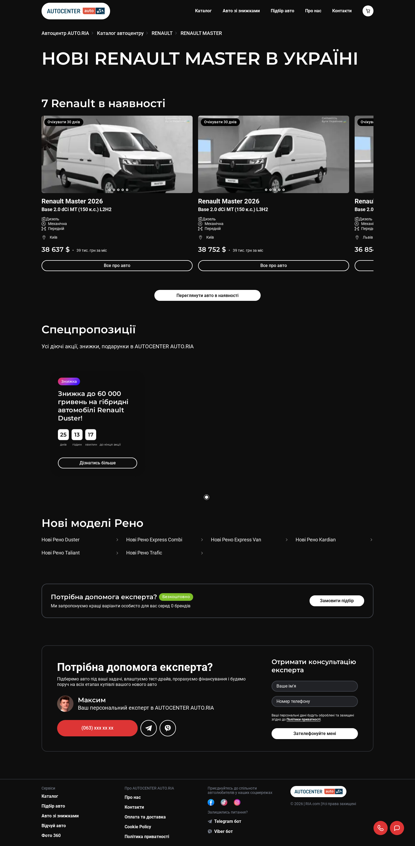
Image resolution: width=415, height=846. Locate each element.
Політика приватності (147, 836)
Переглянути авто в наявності (207, 295)
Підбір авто (282, 10)
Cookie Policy (138, 826)
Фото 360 (51, 835)
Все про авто (117, 265)
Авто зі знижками (241, 10)
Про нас (313, 10)
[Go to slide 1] (206, 497)
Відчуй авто (54, 825)
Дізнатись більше (97, 462)
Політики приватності (303, 719)
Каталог (203, 10)
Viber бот (223, 831)
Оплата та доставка (145, 817)
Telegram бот (227, 821)
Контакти (134, 807)
